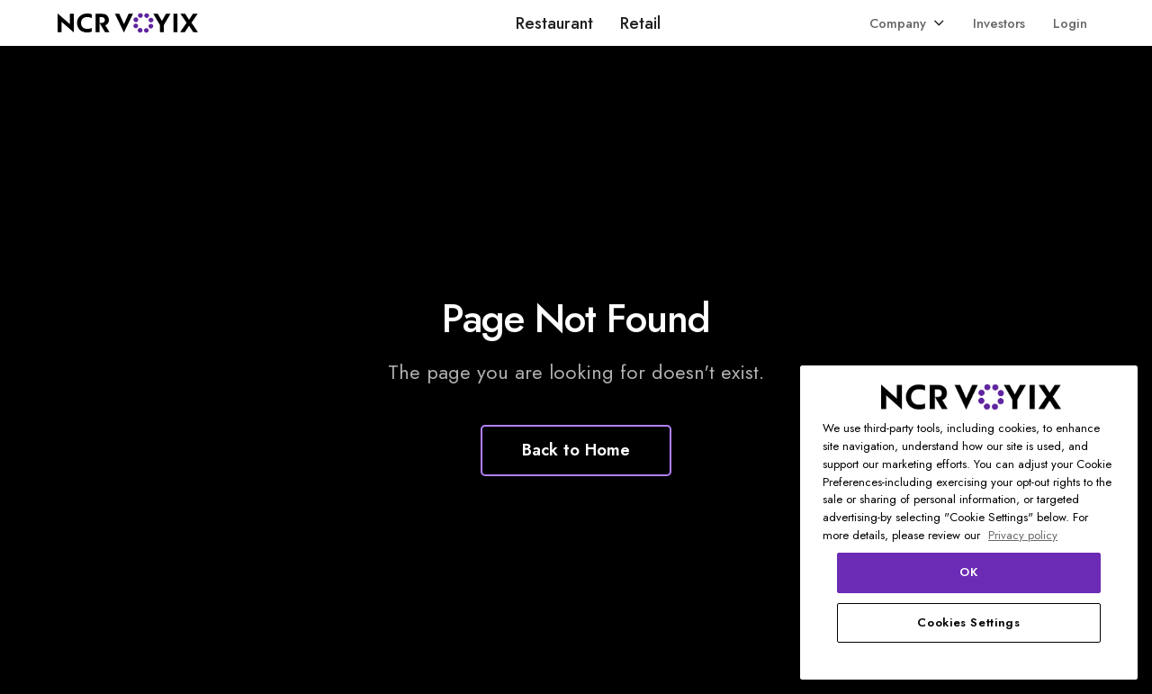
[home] (128, 23)
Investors (999, 23)
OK (968, 572)
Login (1070, 23)
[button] (907, 23)
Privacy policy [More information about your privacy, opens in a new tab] (1023, 535)
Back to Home (576, 449)
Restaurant (554, 23)
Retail (640, 23)
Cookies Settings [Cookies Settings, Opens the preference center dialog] (969, 622)
